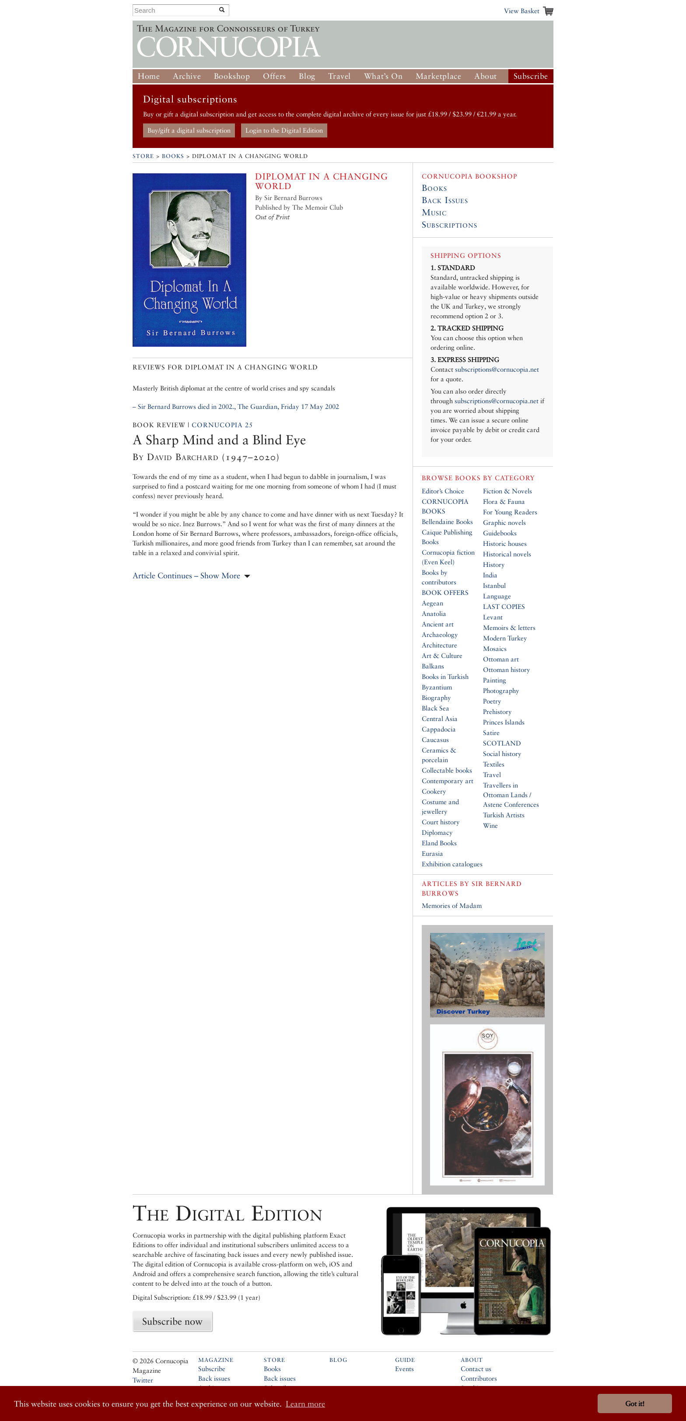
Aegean (432, 603)
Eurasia (432, 853)
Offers (274, 76)
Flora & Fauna (504, 501)
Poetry (492, 701)
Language (497, 596)
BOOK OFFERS (445, 592)
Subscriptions (449, 224)
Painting (494, 680)
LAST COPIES (504, 606)
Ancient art (438, 624)
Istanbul (494, 585)
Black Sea (435, 708)
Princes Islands (504, 722)
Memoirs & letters (509, 627)
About (485, 76)
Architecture (439, 645)
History (494, 564)
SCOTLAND (502, 743)
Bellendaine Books (447, 521)
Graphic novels (504, 522)
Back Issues (445, 200)
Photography (501, 690)
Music (434, 212)
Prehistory (497, 711)
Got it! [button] (634, 1404)
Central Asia (440, 718)
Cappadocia (439, 729)
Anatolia (434, 613)
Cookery (434, 791)
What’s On (383, 76)
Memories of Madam (452, 905)
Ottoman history (506, 669)
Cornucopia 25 (222, 425)
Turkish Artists (504, 815)
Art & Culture (442, 655)
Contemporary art (447, 780)
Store (143, 156)
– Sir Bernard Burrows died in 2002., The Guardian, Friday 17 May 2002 (236, 406)
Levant (493, 617)
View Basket (521, 10)
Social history (502, 753)
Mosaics (495, 648)
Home (149, 76)
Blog (307, 76)
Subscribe (531, 76)
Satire (491, 732)
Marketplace (439, 76)
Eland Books (439, 843)
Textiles (493, 764)
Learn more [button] (305, 1403)
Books (173, 156)
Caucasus (435, 739)
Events (404, 1368)
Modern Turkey (505, 638)
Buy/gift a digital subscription (189, 130)
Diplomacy (437, 832)
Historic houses (505, 543)
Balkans (433, 666)
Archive (187, 76)
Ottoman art (501, 659)
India (490, 575)
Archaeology (440, 634)
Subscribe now (172, 1321)
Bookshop (232, 76)
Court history (441, 822)
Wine (490, 825)
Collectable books (447, 770)
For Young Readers (510, 512)
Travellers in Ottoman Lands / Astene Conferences (511, 794)
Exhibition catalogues (452, 864)
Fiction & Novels (507, 491)
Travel (339, 76)
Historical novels (507, 554)
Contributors (479, 1378)
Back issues (214, 1378)
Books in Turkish (445, 676)
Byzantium (437, 687)
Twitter (143, 1380)
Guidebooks (500, 533)
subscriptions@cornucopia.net (497, 369)
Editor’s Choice (443, 491)
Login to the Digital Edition (284, 130)
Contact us (476, 1368)
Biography (436, 697)
